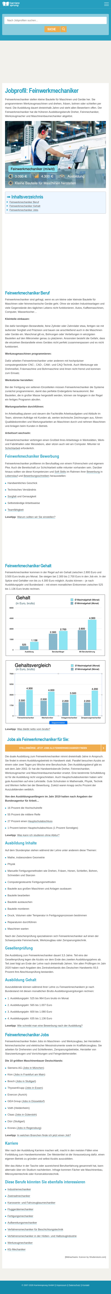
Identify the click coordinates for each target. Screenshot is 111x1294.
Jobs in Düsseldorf (33, 1101)
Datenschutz (74, 1285)
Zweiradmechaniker (19, 1196)
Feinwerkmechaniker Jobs (24, 210)
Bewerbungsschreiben (36, 475)
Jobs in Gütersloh (26, 1114)
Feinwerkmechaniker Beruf (24, 202)
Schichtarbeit (12, 448)
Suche (57, 29)
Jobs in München (33, 1068)
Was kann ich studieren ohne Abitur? (38, 835)
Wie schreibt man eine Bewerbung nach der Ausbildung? (50, 1025)
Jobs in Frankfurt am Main (29, 1074)
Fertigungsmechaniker (20, 1216)
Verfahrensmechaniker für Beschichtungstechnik (35, 1229)
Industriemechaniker (19, 1189)
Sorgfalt (12, 496)
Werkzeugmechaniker (20, 1243)
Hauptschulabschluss (40, 821)
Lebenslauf (11, 475)
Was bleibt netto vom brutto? (33, 729)
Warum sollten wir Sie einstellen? (36, 517)
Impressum (61, 1285)
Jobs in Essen (34, 1088)
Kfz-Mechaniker (17, 1249)
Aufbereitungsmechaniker (22, 1222)
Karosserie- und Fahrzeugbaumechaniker (31, 1202)
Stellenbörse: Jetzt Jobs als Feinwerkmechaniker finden (53, 748)
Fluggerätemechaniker (20, 1209)
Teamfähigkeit (16, 509)
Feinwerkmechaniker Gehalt (25, 206)
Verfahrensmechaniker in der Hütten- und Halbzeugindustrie (42, 1236)
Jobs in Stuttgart (25, 1081)
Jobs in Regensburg (28, 1128)
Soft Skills (60, 471)
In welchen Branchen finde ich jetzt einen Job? (44, 1135)
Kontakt (85, 1285)
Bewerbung (93, 471)
